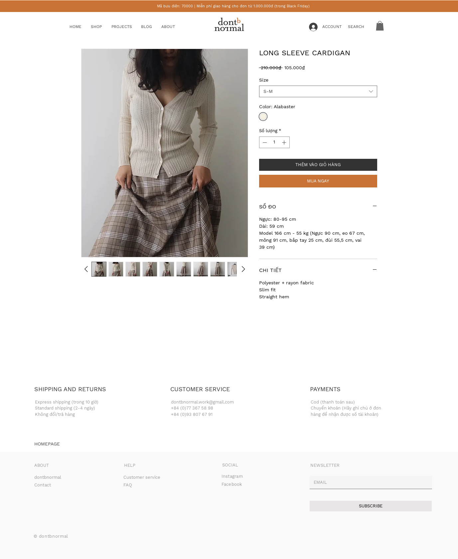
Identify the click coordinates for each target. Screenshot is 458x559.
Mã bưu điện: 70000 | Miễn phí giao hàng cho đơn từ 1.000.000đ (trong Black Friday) (233, 6)
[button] (101, 27)
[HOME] (80, 27)
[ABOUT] (174, 27)
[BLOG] (151, 27)
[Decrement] (264, 142)
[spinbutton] (274, 142)
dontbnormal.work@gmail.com (202, 402)
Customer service (141, 477)
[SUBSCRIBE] (371, 506)
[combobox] (318, 91)
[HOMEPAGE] (47, 444)
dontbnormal (47, 477)
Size (263, 80)
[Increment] (285, 142)
